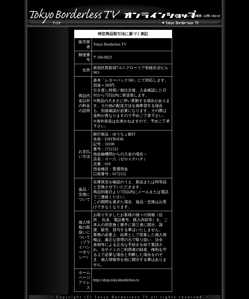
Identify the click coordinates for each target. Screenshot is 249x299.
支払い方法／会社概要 (188, 15)
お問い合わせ (212, 15)
